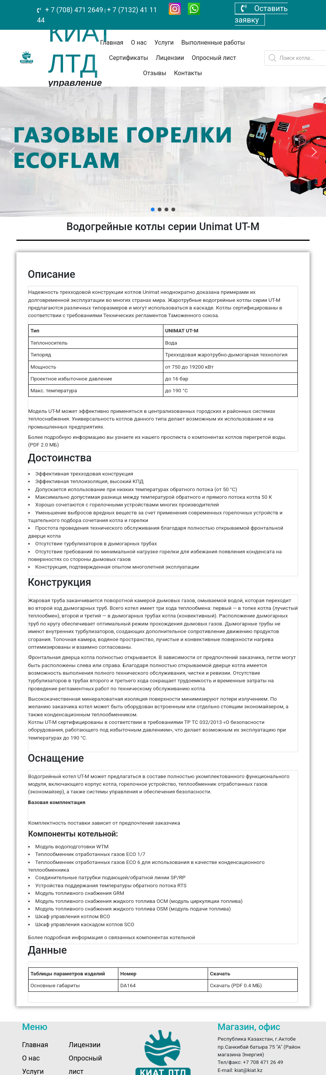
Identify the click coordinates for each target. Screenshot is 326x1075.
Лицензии (170, 57)
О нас (139, 42)
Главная (111, 42)
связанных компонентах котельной (151, 937)
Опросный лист (214, 57)
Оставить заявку (261, 14)
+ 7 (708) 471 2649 (73, 10)
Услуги (164, 42)
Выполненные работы (213, 42)
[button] (12, 152)
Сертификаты (128, 57)
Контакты (188, 73)
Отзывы (154, 73)
